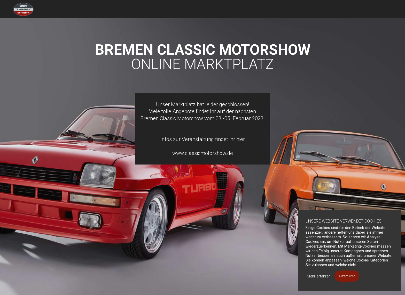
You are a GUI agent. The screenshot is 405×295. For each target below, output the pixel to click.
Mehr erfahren (319, 276)
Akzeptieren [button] (346, 276)
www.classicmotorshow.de (202, 153)
